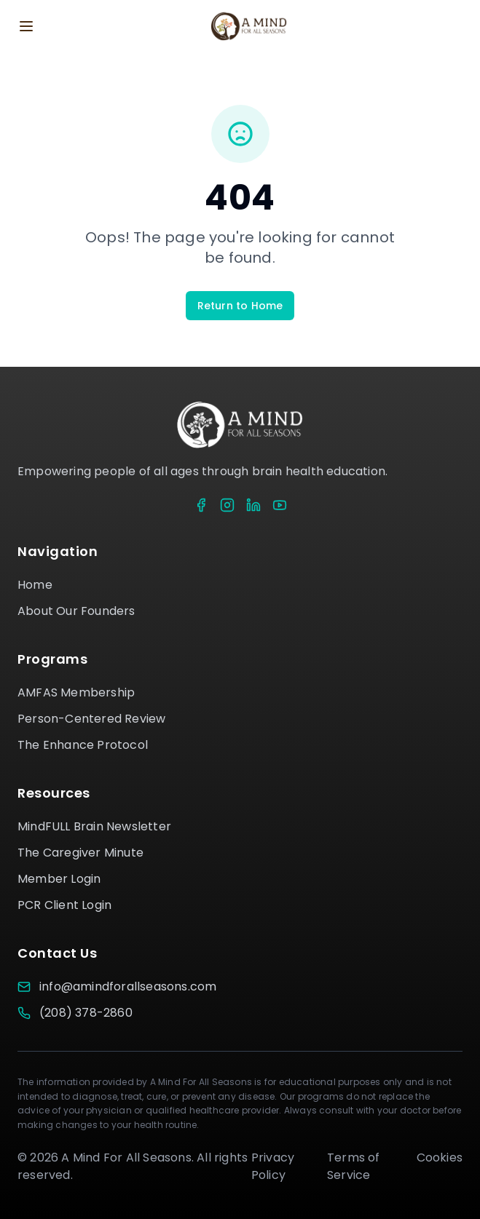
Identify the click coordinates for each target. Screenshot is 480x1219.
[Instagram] (227, 505)
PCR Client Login (64, 905)
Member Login (59, 878)
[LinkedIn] (253, 505)
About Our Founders (76, 611)
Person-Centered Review (91, 718)
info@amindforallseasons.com (127, 986)
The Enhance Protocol (82, 744)
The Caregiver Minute (80, 852)
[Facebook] (201, 505)
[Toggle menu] (26, 26)
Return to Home (240, 305)
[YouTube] (279, 505)
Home (34, 584)
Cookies (440, 1157)
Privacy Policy (272, 1166)
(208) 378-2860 (86, 1012)
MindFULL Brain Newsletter (94, 826)
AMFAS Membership (76, 692)
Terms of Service (353, 1166)
